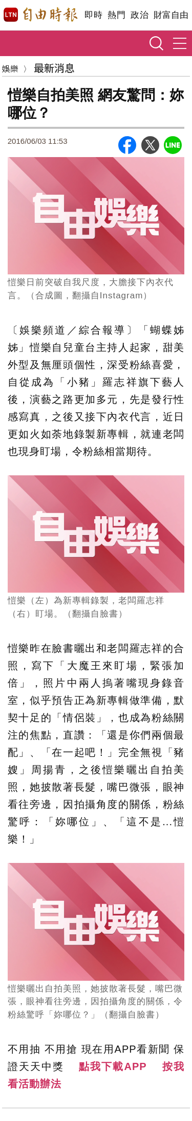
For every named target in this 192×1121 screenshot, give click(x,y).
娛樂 (10, 68)
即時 (93, 15)
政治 (139, 15)
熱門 (116, 15)
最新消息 (54, 67)
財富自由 (171, 15)
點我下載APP (112, 1066)
